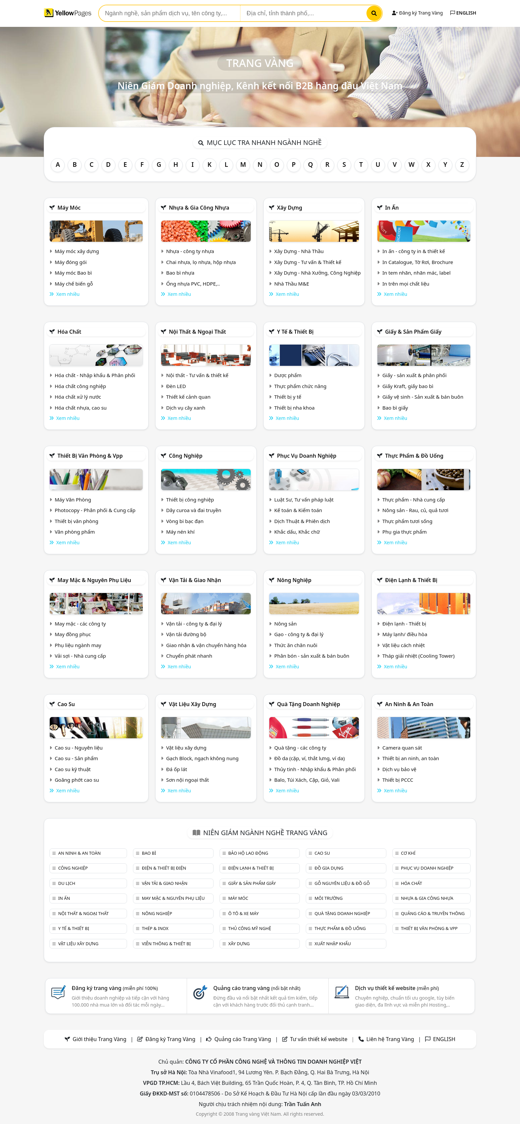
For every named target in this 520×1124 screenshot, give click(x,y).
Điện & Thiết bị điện (164, 868)
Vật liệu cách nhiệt (403, 645)
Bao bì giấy (395, 407)
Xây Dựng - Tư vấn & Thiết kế (307, 262)
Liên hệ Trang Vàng (390, 1039)
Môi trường (329, 898)
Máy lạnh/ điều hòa (404, 634)
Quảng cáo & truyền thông (433, 913)
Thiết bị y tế (287, 396)
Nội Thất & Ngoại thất (197, 331)
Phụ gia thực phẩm (404, 531)
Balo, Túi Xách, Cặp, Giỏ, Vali (307, 779)
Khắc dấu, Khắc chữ (297, 531)
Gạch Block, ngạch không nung (202, 758)
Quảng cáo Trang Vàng (242, 1039)
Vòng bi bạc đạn (185, 521)
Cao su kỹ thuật (73, 769)
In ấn (392, 207)
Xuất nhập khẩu (333, 944)
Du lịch (66, 883)
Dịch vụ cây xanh (185, 407)
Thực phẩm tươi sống (407, 521)
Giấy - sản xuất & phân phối (414, 375)
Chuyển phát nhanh (189, 655)
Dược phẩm (287, 375)
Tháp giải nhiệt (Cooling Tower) (418, 655)
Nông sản (285, 623)
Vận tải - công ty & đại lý (194, 623)
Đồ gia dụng (329, 868)
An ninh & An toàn (409, 704)
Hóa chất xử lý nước (78, 396)
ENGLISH (463, 13)
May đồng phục (73, 634)
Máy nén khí (180, 531)
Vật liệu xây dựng (192, 704)
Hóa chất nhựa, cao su (81, 407)
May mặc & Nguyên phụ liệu (94, 580)
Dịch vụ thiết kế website (397, 988)
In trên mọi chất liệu (405, 283)
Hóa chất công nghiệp (80, 386)
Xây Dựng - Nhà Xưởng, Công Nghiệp (317, 272)
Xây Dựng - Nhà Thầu (299, 251)
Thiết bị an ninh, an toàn (410, 758)
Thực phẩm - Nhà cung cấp (413, 499)
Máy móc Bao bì (73, 272)
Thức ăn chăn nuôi (295, 645)
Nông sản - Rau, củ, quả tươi (415, 510)
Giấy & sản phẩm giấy (413, 331)
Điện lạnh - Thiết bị (404, 623)
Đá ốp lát (176, 769)
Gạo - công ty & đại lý (299, 634)
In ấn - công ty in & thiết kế (413, 251)
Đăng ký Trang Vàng (417, 13)
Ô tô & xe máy (243, 913)
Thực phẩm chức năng (300, 386)
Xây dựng (289, 207)
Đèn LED (176, 386)
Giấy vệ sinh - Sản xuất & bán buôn (422, 396)
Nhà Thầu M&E (291, 283)
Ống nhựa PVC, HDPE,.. (193, 283)
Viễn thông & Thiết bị (166, 944)
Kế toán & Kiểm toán (298, 510)
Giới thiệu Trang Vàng (99, 1039)
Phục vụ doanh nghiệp (306, 455)
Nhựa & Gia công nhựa (199, 207)
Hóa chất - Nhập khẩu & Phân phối (95, 375)
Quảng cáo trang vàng (256, 988)
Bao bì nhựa (180, 272)
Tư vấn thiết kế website (319, 1039)
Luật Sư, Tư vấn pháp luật (304, 499)
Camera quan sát (402, 747)
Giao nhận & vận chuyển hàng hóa (206, 645)
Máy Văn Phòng (73, 499)
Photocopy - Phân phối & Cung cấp (95, 510)
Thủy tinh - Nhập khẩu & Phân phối (315, 769)
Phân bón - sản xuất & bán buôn (311, 655)
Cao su (66, 704)
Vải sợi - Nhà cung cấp (80, 655)
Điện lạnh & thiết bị (411, 580)
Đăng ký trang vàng (115, 988)
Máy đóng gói (71, 262)
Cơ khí (408, 853)
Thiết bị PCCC (397, 779)
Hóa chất (69, 331)
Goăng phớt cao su (77, 779)
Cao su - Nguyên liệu (79, 747)
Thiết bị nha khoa (294, 407)
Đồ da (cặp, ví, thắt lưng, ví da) (309, 758)
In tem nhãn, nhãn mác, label (416, 272)
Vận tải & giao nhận (195, 580)
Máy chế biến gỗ (74, 283)
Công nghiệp (185, 455)
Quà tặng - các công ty (300, 747)
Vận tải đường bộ (186, 634)
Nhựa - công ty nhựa (190, 251)
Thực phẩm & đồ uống (414, 455)
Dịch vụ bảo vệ (399, 769)
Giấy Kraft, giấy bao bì (407, 386)
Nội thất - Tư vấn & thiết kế (197, 375)
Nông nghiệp (294, 580)
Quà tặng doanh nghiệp (308, 704)
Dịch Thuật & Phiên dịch (302, 521)
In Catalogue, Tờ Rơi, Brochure (417, 262)
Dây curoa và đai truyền (193, 510)
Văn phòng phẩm (75, 531)
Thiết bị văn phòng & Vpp (90, 455)
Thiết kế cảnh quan (188, 396)
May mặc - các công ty (80, 623)
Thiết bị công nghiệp (190, 499)
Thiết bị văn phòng (76, 521)
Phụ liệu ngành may (78, 645)
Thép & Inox (155, 928)
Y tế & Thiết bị (295, 331)
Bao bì (149, 853)
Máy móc (69, 207)
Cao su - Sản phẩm (76, 758)
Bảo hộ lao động (248, 853)
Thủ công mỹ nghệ (249, 928)
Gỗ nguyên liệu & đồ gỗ (342, 883)
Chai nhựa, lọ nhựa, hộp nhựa (201, 262)
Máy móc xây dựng (77, 251)
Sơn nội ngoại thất (187, 779)
